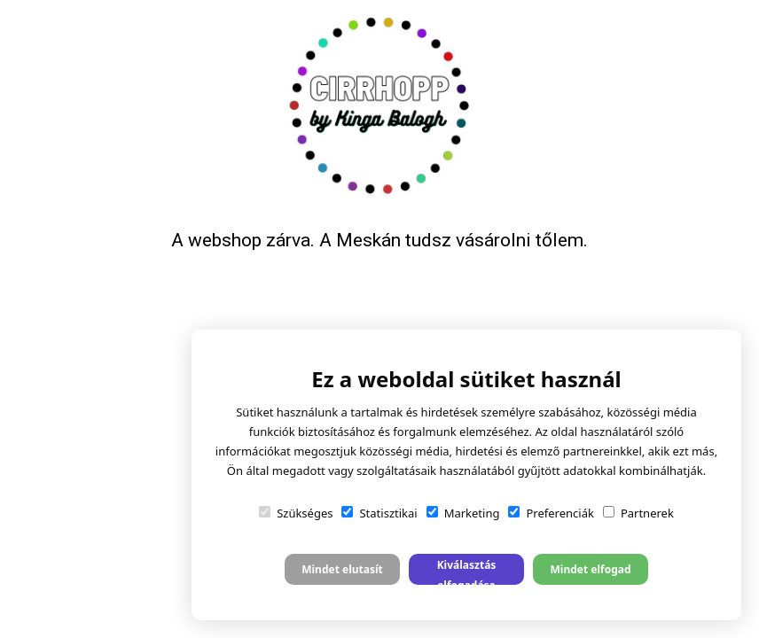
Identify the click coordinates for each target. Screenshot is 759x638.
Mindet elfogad (590, 569)
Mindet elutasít (342, 569)
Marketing (463, 513)
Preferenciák (550, 513)
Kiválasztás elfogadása (467, 571)
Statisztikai (379, 513)
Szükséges (296, 513)
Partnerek (638, 513)
